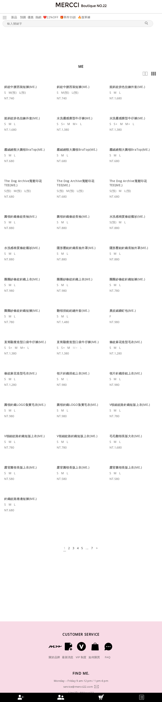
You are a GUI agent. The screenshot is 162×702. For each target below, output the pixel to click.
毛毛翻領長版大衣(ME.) (125, 436)
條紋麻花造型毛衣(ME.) (125, 342)
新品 (14, 17)
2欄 (145, 74)
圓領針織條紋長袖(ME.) (20, 216)
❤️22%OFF (50, 17)
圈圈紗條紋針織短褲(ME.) (127, 279)
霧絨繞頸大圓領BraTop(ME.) (24, 150)
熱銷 (38, 17)
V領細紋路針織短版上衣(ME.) (129, 405)
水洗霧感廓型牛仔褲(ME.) (74, 118)
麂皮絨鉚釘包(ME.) (122, 311)
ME (81, 66)
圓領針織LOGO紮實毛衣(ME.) (25, 405)
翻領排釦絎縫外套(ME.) (73, 311)
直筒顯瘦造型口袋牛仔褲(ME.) (25, 342)
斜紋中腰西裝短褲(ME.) (20, 87)
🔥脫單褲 (84, 17)
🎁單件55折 (68, 17)
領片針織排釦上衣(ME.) (73, 373)
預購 (23, 17)
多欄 (153, 74)
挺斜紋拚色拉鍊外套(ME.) (127, 87)
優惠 (31, 17)
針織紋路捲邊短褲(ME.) (20, 499)
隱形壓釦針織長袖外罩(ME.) (76, 248)
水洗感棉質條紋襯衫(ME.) (127, 216)
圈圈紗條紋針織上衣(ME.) (22, 279)
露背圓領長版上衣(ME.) (20, 467)
